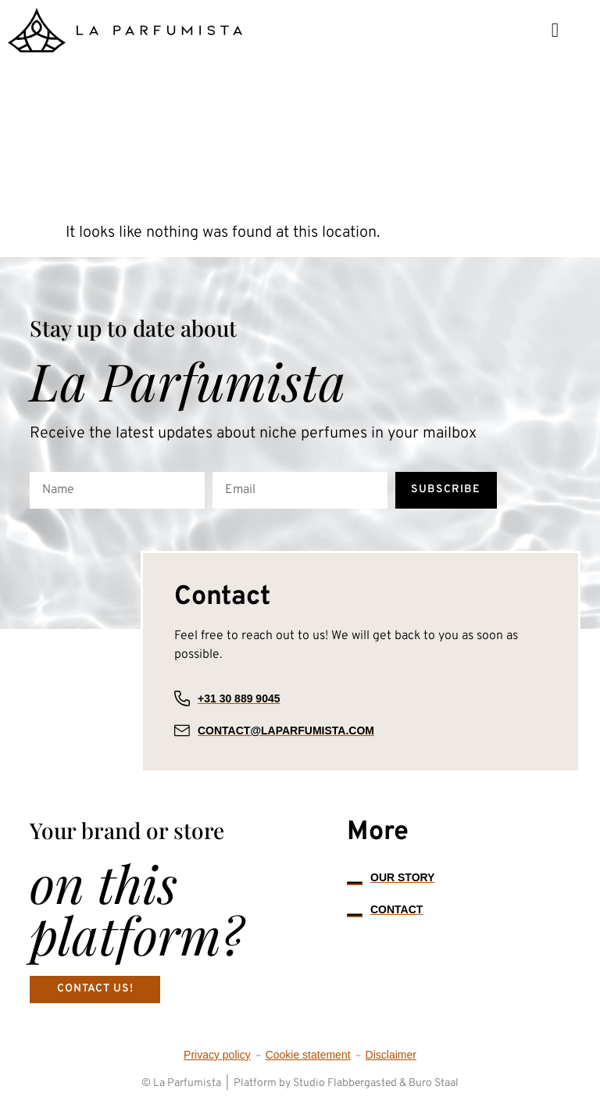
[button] (555, 30)
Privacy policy (217, 1054)
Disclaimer (391, 1054)
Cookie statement (308, 1054)
